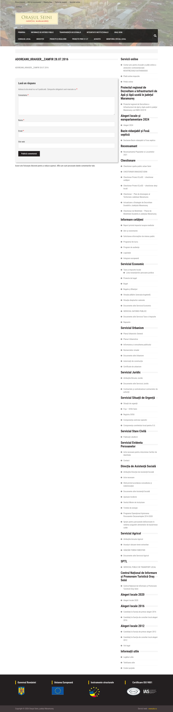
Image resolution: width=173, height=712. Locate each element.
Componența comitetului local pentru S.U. (139, 425)
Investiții (39, 39)
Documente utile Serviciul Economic (137, 305)
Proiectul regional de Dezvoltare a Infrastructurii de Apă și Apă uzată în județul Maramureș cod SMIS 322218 (140, 107)
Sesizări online (75, 2)
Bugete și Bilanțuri (130, 289)
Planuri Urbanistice (130, 339)
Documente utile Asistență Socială (136, 491)
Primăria (21, 32)
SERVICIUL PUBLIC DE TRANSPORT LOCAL (139, 567)
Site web (21, 142)
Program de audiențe (131, 247)
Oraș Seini (118, 32)
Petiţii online (128, 81)
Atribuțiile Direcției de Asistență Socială (138, 472)
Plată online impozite (131, 76)
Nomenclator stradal (131, 350)
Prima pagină (20, 2)
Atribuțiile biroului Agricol (133, 539)
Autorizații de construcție (133, 361)
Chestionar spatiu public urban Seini (137, 166)
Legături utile (128, 657)
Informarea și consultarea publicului (137, 344)
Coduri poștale (129, 668)
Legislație (127, 253)
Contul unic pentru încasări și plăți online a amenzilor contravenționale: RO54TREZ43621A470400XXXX (139, 68)
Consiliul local (24, 39)
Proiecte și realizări (57, 39)
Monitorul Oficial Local (115, 39)
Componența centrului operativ (135, 420)
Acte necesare (128, 477)
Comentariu (23, 95)
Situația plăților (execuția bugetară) (136, 294)
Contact (19, 7)
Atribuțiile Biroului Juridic (133, 378)
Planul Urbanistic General (133, 333)
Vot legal (126, 645)
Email (21, 131)
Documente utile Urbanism (133, 355)
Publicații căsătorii (130, 437)
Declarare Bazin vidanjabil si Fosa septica (139, 140)
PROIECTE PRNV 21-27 (79, 39)
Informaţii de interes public (42, 32)
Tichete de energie (130, 508)
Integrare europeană (131, 258)
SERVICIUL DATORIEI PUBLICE (134, 311)
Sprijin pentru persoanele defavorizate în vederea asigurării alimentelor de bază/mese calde (140, 525)
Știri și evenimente (34, 2)
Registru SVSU (128, 414)
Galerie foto (48, 2)
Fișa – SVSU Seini (130, 409)
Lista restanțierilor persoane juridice (140, 272)
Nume (21, 120)
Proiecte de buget (130, 278)
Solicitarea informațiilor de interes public (139, 236)
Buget (125, 283)
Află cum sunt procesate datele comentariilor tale (76, 166)
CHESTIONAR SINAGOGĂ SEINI (135, 171)
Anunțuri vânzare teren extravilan (136, 544)
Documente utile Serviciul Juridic (136, 383)
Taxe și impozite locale (132, 270)
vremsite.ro (152, 708)
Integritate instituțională (97, 32)
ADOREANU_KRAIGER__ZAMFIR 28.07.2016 (32, 67)
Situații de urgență (130, 403)
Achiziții (96, 39)
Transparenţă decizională (69, 32)
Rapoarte (126, 322)
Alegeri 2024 (128, 125)
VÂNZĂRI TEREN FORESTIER (134, 550)
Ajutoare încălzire (130, 497)
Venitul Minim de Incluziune (134, 502)
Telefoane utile (129, 662)
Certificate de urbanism (132, 366)
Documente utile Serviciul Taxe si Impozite (139, 316)
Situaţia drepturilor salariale (134, 300)
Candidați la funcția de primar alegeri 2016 (139, 612)
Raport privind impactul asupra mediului (138, 225)
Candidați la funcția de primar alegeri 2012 (139, 631)
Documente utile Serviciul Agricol (136, 555)
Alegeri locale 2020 (130, 600)
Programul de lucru (130, 242)
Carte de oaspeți (61, 2)
